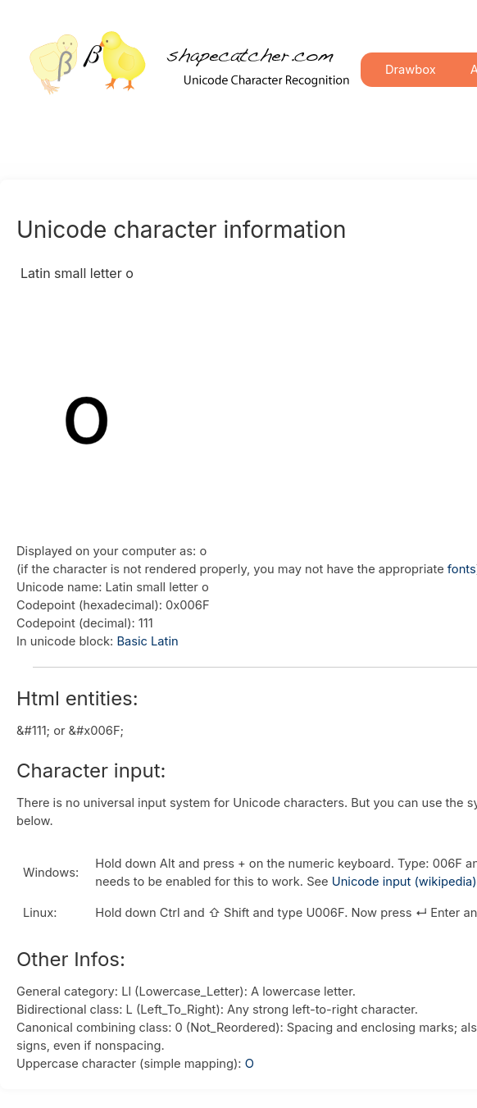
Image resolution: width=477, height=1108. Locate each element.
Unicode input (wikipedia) (404, 881)
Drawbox (410, 69)
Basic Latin (147, 641)
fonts (461, 569)
